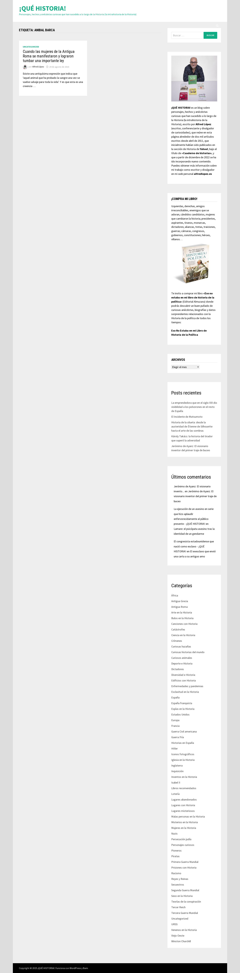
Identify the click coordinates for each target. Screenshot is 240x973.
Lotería (175, 794)
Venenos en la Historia (184, 930)
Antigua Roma (179, 607)
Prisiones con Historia (183, 867)
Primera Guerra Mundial (184, 862)
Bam (85, 968)
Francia (175, 726)
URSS (174, 924)
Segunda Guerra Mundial (185, 890)
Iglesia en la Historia (183, 760)
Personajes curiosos (182, 845)
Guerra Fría (177, 737)
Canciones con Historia (184, 624)
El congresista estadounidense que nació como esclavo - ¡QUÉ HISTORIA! (194, 546)
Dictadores (177, 669)
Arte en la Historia (181, 612)
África (174, 595)
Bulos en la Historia (182, 618)
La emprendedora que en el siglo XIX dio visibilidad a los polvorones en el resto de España (194, 407)
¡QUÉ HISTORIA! (42, 8)
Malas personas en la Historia (188, 816)
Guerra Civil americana (184, 731)
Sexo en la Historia (182, 896)
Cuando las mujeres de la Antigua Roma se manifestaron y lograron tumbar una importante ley (49, 56)
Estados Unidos (180, 714)
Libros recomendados (183, 788)
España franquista (181, 703)
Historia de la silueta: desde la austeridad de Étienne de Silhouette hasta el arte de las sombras (191, 426)
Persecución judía (181, 839)
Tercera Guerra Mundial (184, 913)
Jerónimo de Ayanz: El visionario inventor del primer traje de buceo (195, 496)
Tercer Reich (178, 907)
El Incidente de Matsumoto (186, 416)
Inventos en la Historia (184, 777)
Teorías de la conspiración (186, 901)
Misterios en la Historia (184, 822)
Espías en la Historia (182, 709)
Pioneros (176, 850)
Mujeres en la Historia (183, 828)
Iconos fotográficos (182, 754)
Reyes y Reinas (179, 879)
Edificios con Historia (183, 680)
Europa (175, 720)
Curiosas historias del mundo (187, 652)
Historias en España (182, 743)
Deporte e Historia (181, 663)
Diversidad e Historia (183, 675)
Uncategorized (31, 46)
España (175, 697)
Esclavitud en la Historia (185, 692)
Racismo (176, 873)
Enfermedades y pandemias (187, 686)
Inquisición (177, 771)
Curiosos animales (181, 658)
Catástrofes (178, 629)
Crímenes (176, 641)
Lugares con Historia (183, 805)
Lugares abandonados (184, 799)
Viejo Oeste (177, 935)
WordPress (75, 968)
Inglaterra (177, 765)
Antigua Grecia (179, 601)
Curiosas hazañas (181, 646)
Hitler (174, 748)
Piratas (175, 856)
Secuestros (177, 884)
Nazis (174, 833)
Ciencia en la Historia (183, 635)
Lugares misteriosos (183, 811)
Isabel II (175, 782)
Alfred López (38, 66)
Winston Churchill (181, 941)
